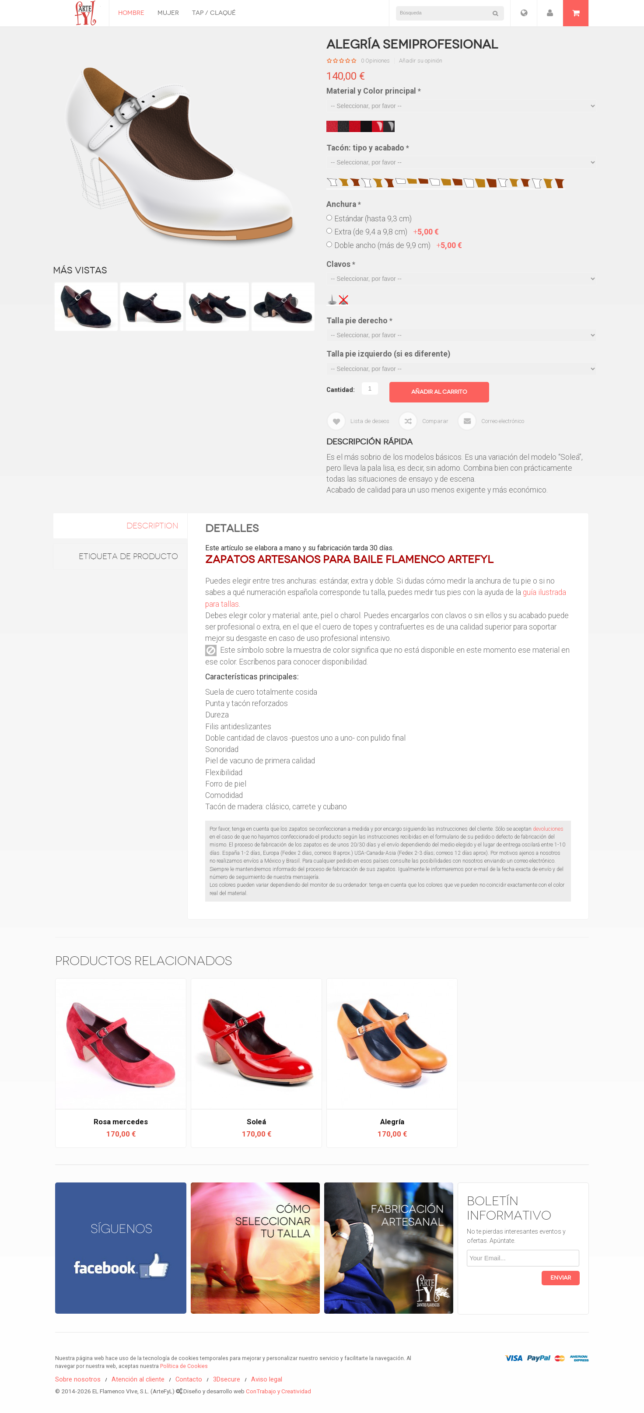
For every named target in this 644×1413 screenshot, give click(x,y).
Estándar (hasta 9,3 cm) (373, 218)
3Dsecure (226, 1379)
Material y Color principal (373, 91)
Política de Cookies (184, 1366)
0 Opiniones (375, 61)
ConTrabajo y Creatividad (278, 1391)
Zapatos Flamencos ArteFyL (82, 13)
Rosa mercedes (121, 1121)
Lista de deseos (369, 421)
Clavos (340, 264)
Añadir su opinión (420, 61)
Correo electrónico (502, 421)
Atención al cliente (138, 1379)
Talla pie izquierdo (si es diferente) (388, 354)
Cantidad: (340, 389)
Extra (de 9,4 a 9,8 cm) (386, 231)
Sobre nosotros (78, 1379)
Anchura (343, 204)
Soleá (256, 1121)
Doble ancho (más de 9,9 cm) (398, 245)
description (152, 526)
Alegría (392, 1121)
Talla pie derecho (359, 320)
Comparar (435, 421)
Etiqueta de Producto (128, 556)
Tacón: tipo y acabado (367, 147)
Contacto (188, 1379)
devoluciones (548, 829)
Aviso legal (266, 1379)
